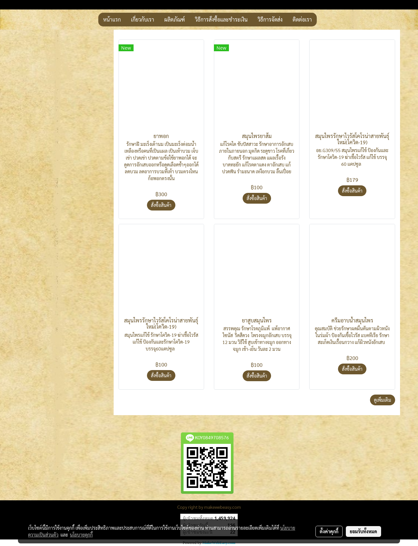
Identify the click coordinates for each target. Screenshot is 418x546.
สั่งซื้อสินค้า (161, 205)
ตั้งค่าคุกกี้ (329, 531)
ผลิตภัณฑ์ (174, 19)
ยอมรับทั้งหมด (363, 531)
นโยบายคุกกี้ (81, 535)
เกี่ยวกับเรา (142, 19)
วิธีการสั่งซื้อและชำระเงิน (221, 19)
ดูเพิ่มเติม (382, 400)
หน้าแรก (112, 19)
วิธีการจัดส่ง (270, 19)
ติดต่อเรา (302, 19)
